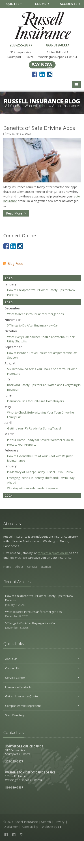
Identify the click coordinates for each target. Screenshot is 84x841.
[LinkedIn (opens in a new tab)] (42, 74)
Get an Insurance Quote (42, 696)
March (9, 434)
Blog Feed (13, 263)
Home (7, 567)
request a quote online (53, 553)
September (13, 347)
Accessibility (30, 827)
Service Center (42, 678)
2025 (8, 302)
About (19, 567)
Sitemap (46, 567)
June (7, 395)
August (10, 363)
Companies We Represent (42, 706)
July (7, 379)
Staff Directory (42, 715)
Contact (32, 567)
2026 (8, 278)
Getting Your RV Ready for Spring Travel (34, 428)
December (12, 308)
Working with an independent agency (32, 488)
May (7, 407)
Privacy (60, 822)
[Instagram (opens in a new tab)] (49, 74)
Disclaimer (11, 827)
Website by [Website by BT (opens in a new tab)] (51, 827)
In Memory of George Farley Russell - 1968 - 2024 (40, 472)
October (10, 331)
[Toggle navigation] (76, 84)
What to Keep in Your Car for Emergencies (35, 314)
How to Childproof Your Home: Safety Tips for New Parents (42, 600)
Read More (16, 213)
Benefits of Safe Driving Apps (39, 127)
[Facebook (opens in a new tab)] (34, 74)
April (8, 422)
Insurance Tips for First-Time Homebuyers (35, 401)
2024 (8, 495)
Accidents (70, 4)
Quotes (14, 4)
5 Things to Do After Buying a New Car (32, 325)
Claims (42, 4)
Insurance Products (42, 687)
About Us (42, 659)
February (11, 450)
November (12, 320)
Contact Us (42, 668)
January (10, 284)
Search (46, 822)
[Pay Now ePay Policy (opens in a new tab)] (42, 64)
